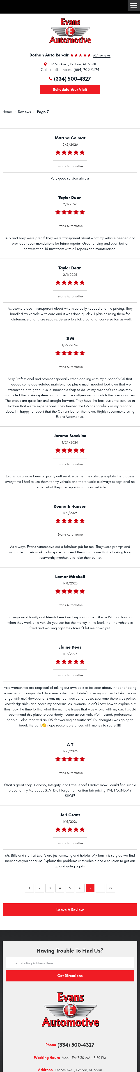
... (100, 888)
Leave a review (70, 909)
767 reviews (101, 55)
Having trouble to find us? (70, 951)
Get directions (70, 975)
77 (110, 888)
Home (7, 112)
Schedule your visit (70, 89)
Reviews (24, 112)
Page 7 (43, 112)
